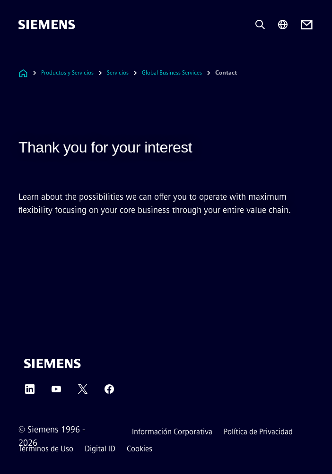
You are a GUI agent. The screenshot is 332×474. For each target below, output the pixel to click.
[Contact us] (307, 25)
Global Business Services (172, 72)
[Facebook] (109, 392)
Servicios (118, 72)
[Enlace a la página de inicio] (23, 73)
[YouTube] (56, 392)
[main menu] (25, 56)
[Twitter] (82, 392)
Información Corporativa (172, 431)
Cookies (139, 448)
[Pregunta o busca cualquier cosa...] (260, 24)
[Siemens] (46, 24)
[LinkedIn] (29, 392)
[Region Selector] (282, 24)
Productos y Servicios (67, 72)
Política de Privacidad (258, 431)
